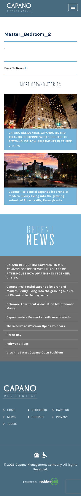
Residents (37, 410)
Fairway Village (17, 344)
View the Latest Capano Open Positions (35, 352)
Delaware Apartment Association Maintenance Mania (40, 306)
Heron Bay (13, 335)
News (9, 416)
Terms (10, 423)
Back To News (15, 68)
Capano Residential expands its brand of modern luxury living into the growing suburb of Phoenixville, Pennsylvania (40, 291)
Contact (36, 416)
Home (9, 410)
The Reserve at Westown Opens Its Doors (35, 326)
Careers (60, 410)
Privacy (60, 416)
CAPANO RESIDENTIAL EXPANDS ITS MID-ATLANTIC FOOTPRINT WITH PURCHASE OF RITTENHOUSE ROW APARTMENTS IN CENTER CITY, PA (38, 271)
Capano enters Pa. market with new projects (38, 317)
